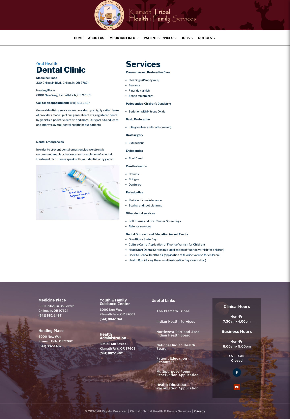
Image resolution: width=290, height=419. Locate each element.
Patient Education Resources (171, 360)
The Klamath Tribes (173, 311)
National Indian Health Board (175, 347)
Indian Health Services (175, 321)
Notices (205, 38)
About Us (96, 38)
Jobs (186, 38)
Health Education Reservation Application (177, 386)
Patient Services (158, 38)
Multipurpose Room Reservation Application (177, 373)
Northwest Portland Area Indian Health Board (177, 333)
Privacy (199, 411)
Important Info (122, 38)
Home (79, 38)
